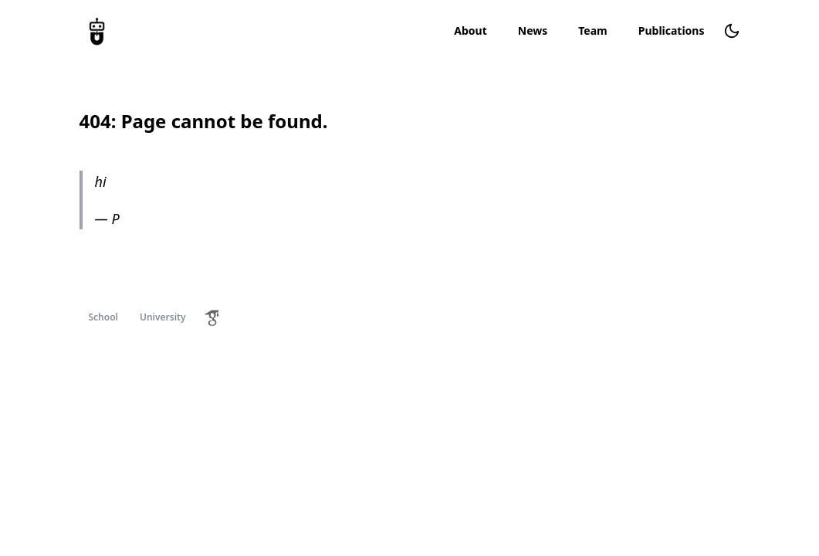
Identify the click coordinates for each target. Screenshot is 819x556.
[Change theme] (731, 30)
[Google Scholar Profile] (212, 317)
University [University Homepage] (163, 317)
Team (592, 30)
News (532, 30)
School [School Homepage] (103, 317)
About (470, 30)
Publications (671, 30)
